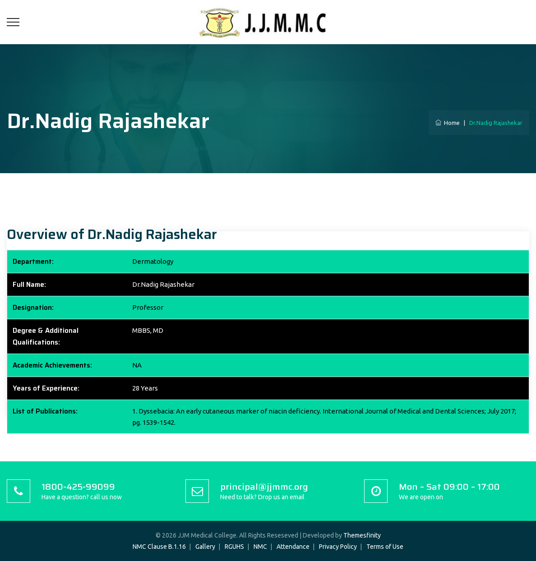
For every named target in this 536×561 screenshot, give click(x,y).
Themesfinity (362, 535)
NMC (260, 546)
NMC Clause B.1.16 (159, 546)
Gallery (205, 546)
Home (447, 123)
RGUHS (234, 546)
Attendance (293, 546)
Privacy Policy (338, 546)
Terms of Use (384, 546)
